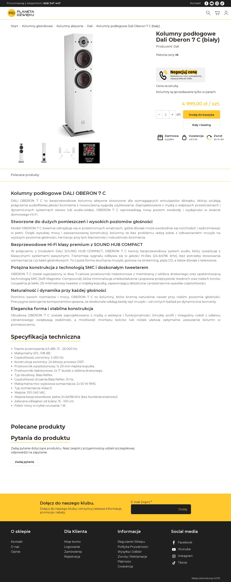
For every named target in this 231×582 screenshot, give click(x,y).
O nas (15, 547)
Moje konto (72, 541)
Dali (176, 46)
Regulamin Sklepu (131, 541)
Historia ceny (167, 55)
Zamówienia (73, 551)
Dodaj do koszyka (201, 114)
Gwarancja (125, 566)
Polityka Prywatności (133, 547)
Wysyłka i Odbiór (130, 551)
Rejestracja (72, 556)
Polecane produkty (25, 175)
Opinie (15, 551)
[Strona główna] (22, 13)
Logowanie (72, 547)
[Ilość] (165, 114)
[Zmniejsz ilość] (172, 114)
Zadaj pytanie (24, 462)
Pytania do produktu (40, 438)
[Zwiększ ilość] (159, 114)
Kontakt (195, 3)
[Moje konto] (226, 13)
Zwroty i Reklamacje (132, 556)
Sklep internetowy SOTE (206, 578)
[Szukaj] (208, 13)
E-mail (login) (140, 502)
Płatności (124, 561)
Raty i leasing (201, 125)
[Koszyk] (217, 13)
